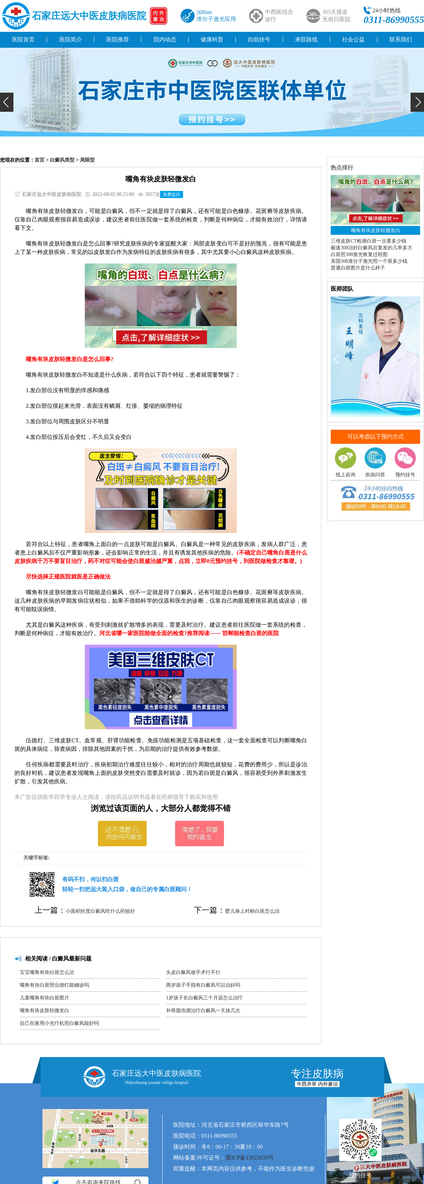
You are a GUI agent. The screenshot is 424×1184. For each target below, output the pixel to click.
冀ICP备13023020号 (249, 1158)
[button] (6, 102)
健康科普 (212, 39)
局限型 (87, 160)
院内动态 (165, 39)
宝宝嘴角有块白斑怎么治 (47, 972)
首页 (40, 160)
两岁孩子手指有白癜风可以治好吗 (203, 985)
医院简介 (70, 39)
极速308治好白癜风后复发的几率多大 (371, 247)
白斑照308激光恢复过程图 (359, 254)
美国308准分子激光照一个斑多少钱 (369, 261)
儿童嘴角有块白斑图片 (44, 997)
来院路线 (306, 39)
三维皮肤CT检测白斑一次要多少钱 (368, 241)
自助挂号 (259, 39)
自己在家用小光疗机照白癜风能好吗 (59, 1023)
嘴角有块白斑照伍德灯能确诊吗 (54, 985)
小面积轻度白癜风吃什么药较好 (100, 911)
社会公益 (353, 39)
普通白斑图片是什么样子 (358, 268)
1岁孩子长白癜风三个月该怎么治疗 (204, 997)
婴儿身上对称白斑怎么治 (252, 911)
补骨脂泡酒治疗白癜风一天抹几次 (203, 1010)
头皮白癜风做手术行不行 (193, 972)
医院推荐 (117, 39)
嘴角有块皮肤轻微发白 (44, 1010)
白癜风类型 (62, 160)
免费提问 (171, 194)
